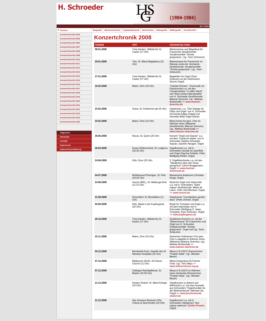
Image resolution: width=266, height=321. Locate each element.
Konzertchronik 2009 (68, 55)
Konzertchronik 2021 (68, 105)
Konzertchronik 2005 (68, 39)
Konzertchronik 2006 (68, 43)
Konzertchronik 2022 (68, 109)
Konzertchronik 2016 (68, 84)
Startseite (63, 137)
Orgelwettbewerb (131, 30)
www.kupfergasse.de (184, 214)
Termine (62, 30)
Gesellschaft (189, 30)
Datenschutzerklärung (69, 149)
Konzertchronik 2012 (68, 68)
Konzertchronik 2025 (68, 122)
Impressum (64, 145)
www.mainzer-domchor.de (184, 131)
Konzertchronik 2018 (68, 93)
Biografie (97, 30)
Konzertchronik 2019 (68, 97)
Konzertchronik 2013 (68, 72)
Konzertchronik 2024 (68, 118)
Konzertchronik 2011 (68, 64)
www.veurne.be (181, 192)
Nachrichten (148, 30)
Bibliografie (175, 30)
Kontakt (62, 141)
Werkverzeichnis (112, 30)
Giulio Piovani (196, 305)
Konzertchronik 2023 (68, 113)
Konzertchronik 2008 (68, 51)
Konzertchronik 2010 (68, 59)
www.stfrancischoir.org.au (184, 266)
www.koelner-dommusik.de (182, 169)
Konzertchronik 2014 (68, 76)
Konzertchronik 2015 (68, 80)
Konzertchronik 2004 (68, 34)
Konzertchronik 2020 (68, 101)
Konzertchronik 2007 (68, 47)
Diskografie (161, 30)
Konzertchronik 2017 (68, 88)
